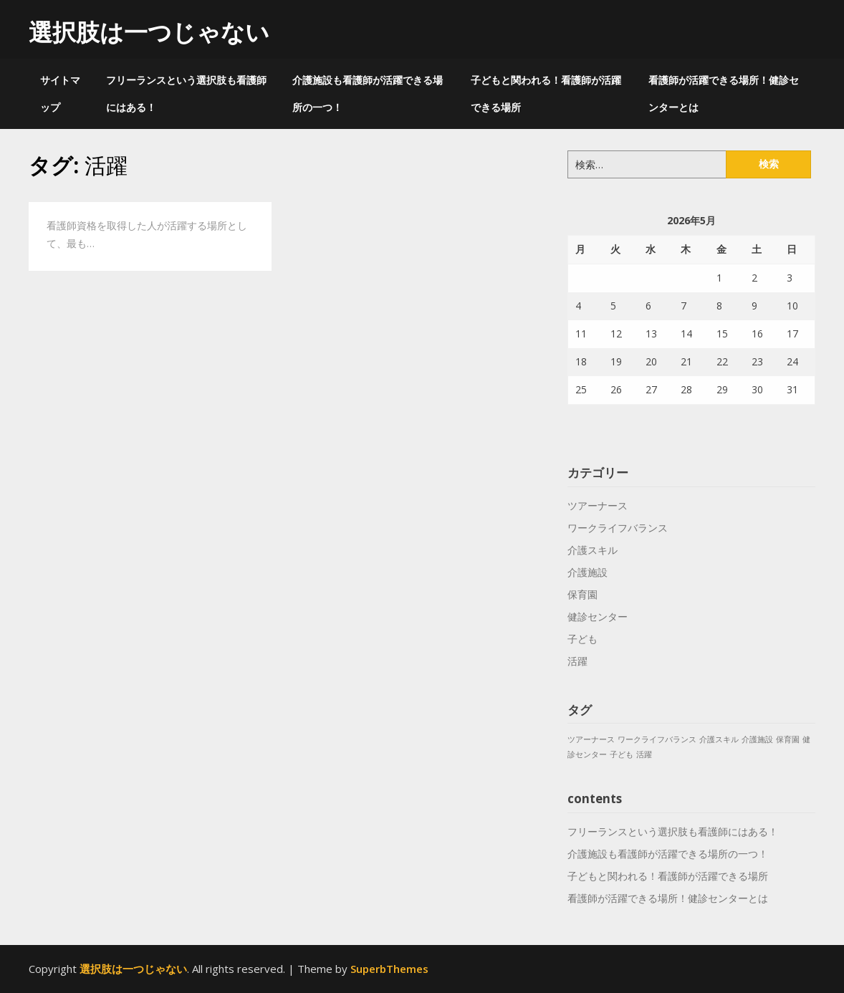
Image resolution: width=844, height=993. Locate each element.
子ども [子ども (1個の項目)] (621, 754)
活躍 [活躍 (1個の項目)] (644, 754)
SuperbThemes (389, 968)
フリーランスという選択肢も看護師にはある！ (186, 93)
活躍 (577, 661)
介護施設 (587, 572)
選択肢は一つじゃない (149, 32)
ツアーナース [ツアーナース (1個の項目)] (591, 739)
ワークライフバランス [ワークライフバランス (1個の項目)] (657, 739)
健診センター (597, 616)
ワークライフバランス (617, 527)
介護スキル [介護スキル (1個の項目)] (719, 739)
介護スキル (592, 550)
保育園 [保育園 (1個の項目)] (788, 739)
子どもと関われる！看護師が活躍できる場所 (546, 93)
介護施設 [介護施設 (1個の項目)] (757, 739)
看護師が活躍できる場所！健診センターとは (723, 93)
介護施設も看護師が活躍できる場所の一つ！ (367, 93)
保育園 (582, 594)
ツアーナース (597, 505)
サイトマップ (60, 93)
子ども (582, 639)
